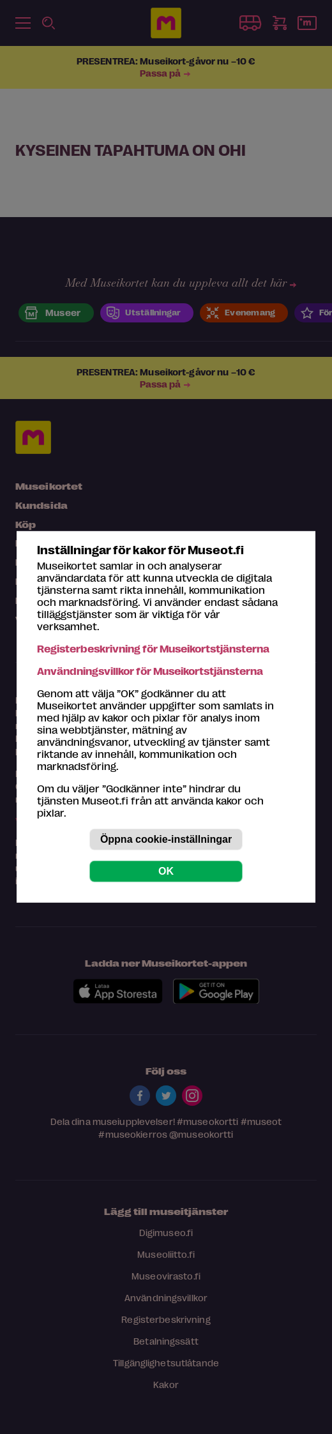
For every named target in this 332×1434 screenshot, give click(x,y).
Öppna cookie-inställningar (166, 839)
